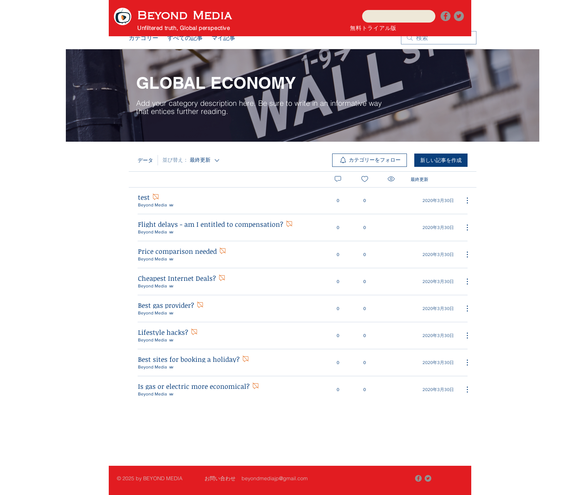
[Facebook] (446, 16)
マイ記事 (223, 37)
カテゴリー (143, 37)
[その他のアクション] (463, 200)
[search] (438, 37)
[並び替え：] (191, 160)
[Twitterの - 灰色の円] (459, 16)
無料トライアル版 (373, 28)
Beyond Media (184, 15)
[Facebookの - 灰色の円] (418, 478)
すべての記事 (185, 37)
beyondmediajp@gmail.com (275, 478)
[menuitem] (369, 160)
